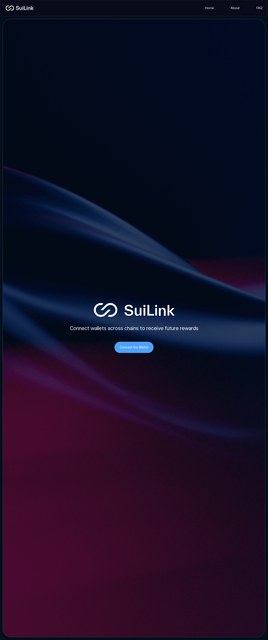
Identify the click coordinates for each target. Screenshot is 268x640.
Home (209, 8)
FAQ (259, 8)
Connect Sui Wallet (134, 347)
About (235, 8)
